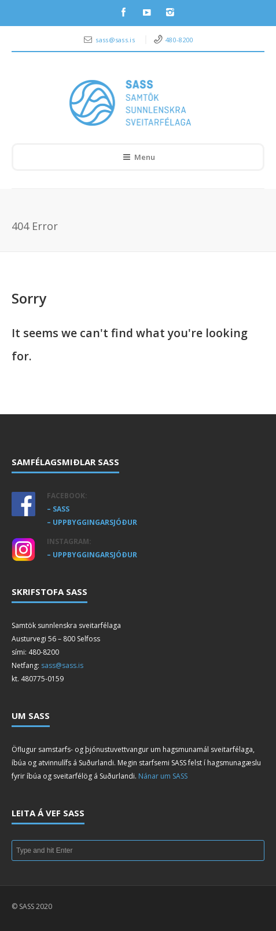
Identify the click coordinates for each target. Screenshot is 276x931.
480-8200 (179, 39)
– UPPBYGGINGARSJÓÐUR (92, 522)
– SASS (58, 509)
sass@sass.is (116, 39)
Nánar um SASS (162, 776)
